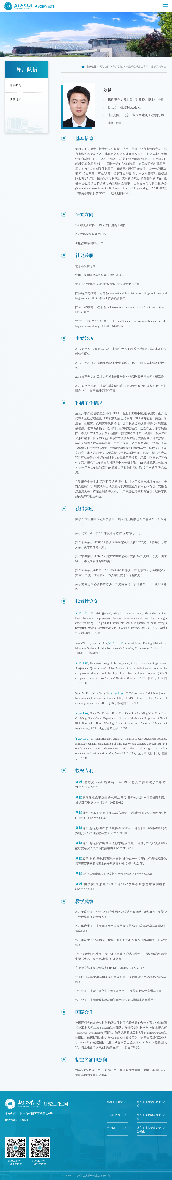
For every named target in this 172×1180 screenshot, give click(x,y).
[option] (86, 34)
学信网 (111, 1127)
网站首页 (105, 66)
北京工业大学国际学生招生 (148, 1129)
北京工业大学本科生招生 (148, 1116)
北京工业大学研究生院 (148, 1103)
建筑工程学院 (158, 66)
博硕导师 (15, 99)
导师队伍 (118, 66)
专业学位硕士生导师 (137, 66)
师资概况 (15, 85)
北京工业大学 (114, 1103)
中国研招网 (114, 1115)
